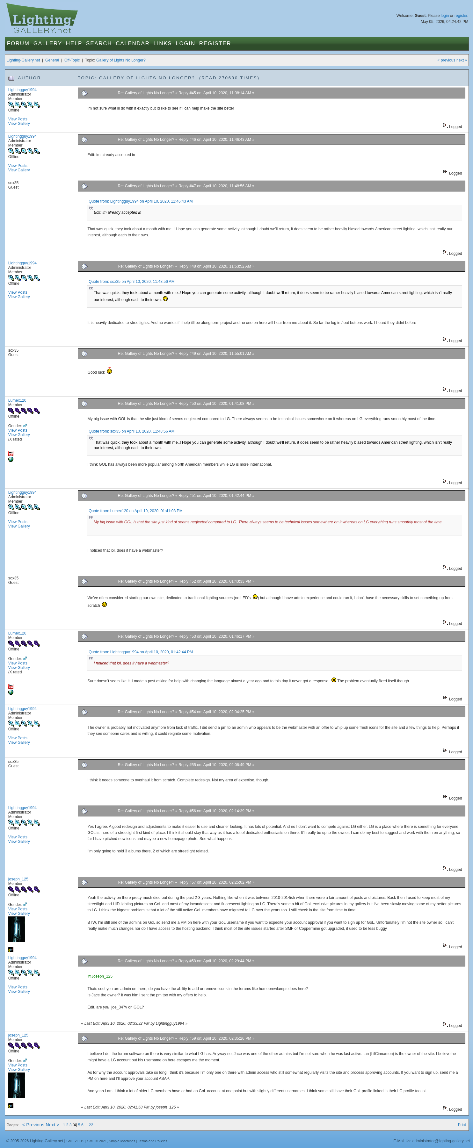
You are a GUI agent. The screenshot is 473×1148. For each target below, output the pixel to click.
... (86, 1125)
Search (99, 43)
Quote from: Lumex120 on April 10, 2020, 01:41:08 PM (136, 511)
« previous (446, 60)
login (445, 15)
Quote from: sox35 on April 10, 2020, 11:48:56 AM (132, 281)
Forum (18, 43)
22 (91, 1125)
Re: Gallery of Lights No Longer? (146, 93)
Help (74, 43)
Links (163, 43)
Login (185, 43)
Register (215, 43)
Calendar (132, 43)
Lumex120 (17, 400)
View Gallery (19, 123)
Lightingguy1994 (22, 90)
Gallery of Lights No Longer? (121, 60)
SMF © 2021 (97, 1141)
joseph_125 (18, 879)
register (461, 15)
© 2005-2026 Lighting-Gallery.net (34, 1141)
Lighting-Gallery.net (23, 60)
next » (461, 60)
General (52, 60)
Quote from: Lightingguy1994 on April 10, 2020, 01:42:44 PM (141, 652)
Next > (52, 1124)
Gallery (47, 43)
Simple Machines (122, 1141)
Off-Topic (72, 60)
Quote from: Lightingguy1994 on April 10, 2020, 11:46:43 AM (141, 201)
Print (462, 1125)
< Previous (33, 1124)
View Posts (17, 119)
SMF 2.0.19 (75, 1141)
